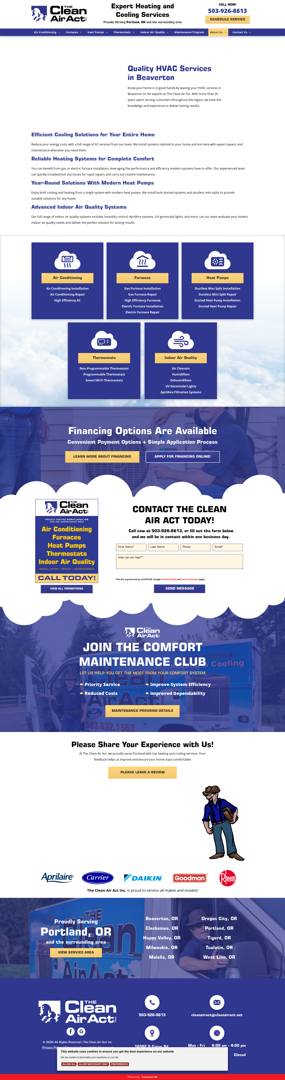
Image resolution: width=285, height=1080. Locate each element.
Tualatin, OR (219, 948)
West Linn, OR (219, 958)
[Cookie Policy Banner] (142, 1059)
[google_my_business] (81, 1032)
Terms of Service (189, 579)
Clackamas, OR (161, 929)
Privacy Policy (169, 579)
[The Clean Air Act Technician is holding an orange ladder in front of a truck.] (75, 87)
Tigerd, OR (219, 938)
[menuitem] (47, 32)
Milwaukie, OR (162, 948)
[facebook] (71, 1032)
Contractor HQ (149, 1077)
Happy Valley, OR (161, 938)
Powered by (134, 1077)
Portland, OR (219, 929)
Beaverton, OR (162, 919)
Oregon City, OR (219, 919)
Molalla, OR (161, 958)
